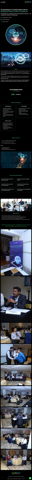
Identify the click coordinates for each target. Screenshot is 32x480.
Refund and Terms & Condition (19, 476)
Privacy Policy (10, 476)
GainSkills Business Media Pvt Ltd (17, 478)
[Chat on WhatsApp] (30, 478)
